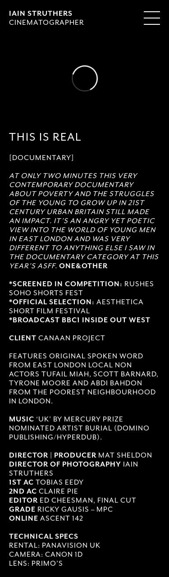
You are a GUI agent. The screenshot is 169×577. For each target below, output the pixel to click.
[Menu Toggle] (152, 18)
